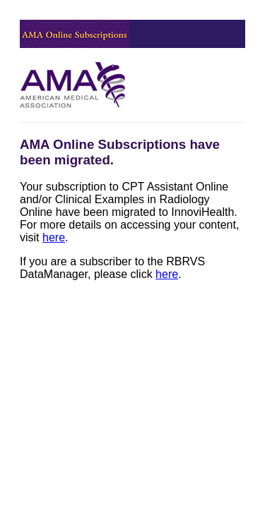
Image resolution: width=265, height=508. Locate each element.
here (53, 237)
